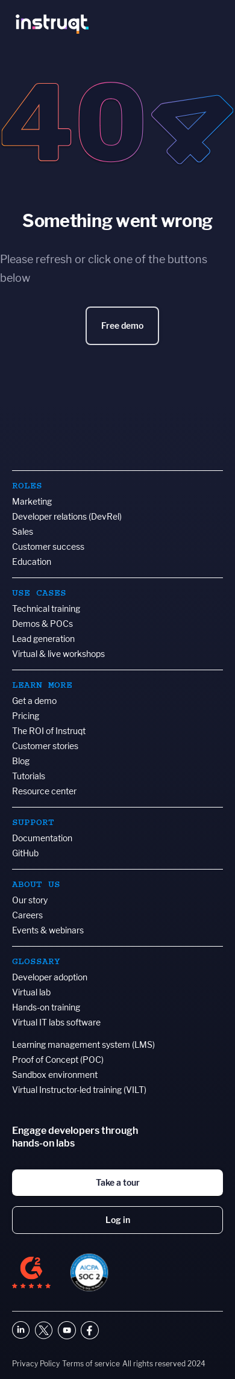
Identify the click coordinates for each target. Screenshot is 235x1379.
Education (31, 561)
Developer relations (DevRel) (67, 516)
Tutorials (28, 776)
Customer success (48, 546)
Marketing (32, 501)
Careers (27, 915)
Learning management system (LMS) (83, 1044)
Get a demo (34, 701)
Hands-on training (46, 1007)
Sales (22, 531)
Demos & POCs (42, 623)
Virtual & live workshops (58, 654)
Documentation (42, 838)
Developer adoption (49, 977)
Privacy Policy (36, 1363)
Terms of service (91, 1363)
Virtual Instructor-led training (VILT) (79, 1090)
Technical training (46, 608)
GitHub (25, 853)
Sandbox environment (55, 1074)
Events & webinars (48, 930)
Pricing (25, 716)
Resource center (44, 791)
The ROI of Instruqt (49, 731)
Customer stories (45, 746)
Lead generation (43, 638)
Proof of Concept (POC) (58, 1059)
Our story (30, 900)
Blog (21, 761)
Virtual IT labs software (56, 1022)
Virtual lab (31, 992)
